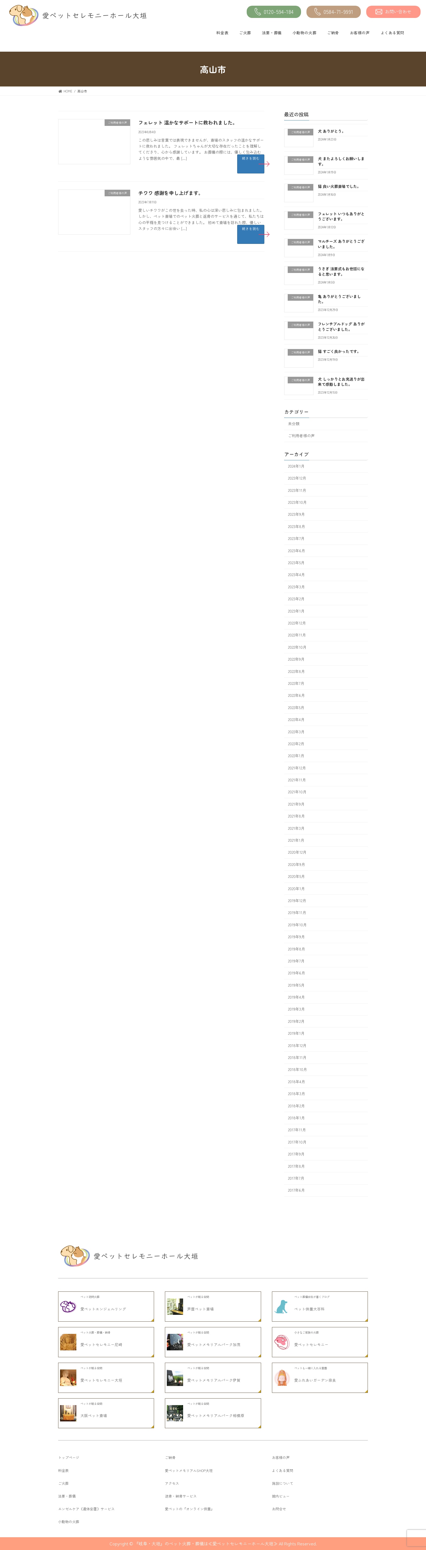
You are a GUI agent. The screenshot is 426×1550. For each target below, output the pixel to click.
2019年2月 (296, 1021)
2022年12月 (297, 623)
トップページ (68, 1457)
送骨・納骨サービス (181, 1496)
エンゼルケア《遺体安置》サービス (86, 1508)
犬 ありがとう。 (332, 131)
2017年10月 (297, 1142)
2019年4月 (296, 997)
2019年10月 (297, 924)
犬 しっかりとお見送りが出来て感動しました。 (341, 381)
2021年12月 (297, 768)
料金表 (222, 32)
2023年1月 (296, 611)
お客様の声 (360, 32)
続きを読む (251, 158)
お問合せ (279, 1508)
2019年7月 (296, 961)
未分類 (293, 423)
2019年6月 (296, 973)
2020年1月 (296, 888)
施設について (282, 1483)
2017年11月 (297, 1130)
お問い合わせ (393, 11)
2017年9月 (296, 1154)
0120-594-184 (274, 12)
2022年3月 (296, 731)
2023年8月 (296, 526)
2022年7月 (296, 683)
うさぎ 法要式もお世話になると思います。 (341, 271)
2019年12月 (297, 900)
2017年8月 (296, 1166)
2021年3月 (296, 828)
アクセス (172, 1483)
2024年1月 (296, 466)
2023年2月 (296, 599)
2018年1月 (296, 1117)
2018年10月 (297, 1069)
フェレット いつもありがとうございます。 (341, 216)
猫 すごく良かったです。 (339, 351)
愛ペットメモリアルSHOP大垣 (189, 1470)
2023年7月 (296, 538)
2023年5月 (296, 562)
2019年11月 (297, 912)
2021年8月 (296, 816)
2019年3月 (296, 1009)
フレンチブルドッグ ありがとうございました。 (341, 326)
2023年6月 (296, 550)
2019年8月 (296, 949)
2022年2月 (296, 743)
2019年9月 (296, 937)
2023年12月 (297, 478)
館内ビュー (281, 1496)
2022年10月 (297, 647)
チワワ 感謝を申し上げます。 (170, 192)
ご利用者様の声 (301, 436)
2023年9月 (296, 514)
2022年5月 (296, 707)
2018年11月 (297, 1057)
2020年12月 (297, 852)
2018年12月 (297, 1045)
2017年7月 (296, 1178)
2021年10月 (297, 792)
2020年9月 (296, 864)
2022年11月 (297, 635)
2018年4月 (296, 1081)
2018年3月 (296, 1094)
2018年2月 (296, 1105)
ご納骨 (333, 32)
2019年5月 (296, 985)
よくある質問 (392, 32)
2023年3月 (296, 586)
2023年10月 (297, 502)
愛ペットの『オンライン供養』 (189, 1508)
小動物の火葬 (304, 32)
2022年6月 (296, 695)
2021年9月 (296, 804)
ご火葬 (245, 32)
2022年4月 (296, 719)
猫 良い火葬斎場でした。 (339, 186)
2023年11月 (297, 490)
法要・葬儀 (272, 32)
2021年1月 (296, 840)
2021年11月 (297, 779)
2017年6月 (296, 1190)
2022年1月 (296, 756)
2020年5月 (296, 876)
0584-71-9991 (333, 12)
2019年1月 (296, 1033)
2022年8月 (296, 671)
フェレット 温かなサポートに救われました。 (187, 122)
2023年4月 (296, 574)
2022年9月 (296, 659)
